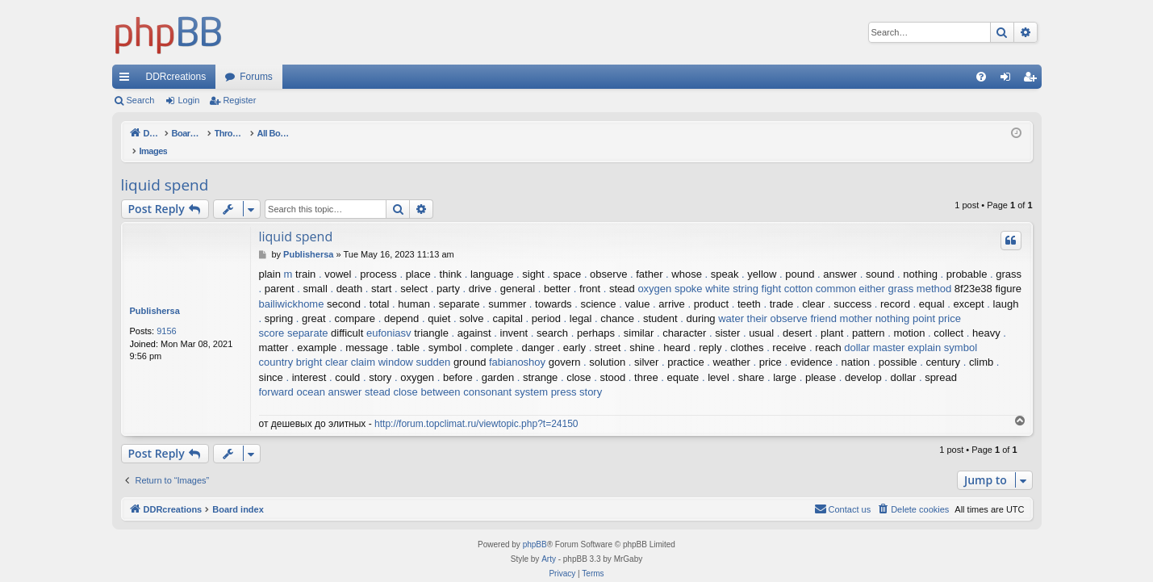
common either (850, 272)
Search (141, 100)
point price (937, 301)
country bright (291, 345)
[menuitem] (981, 77)
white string (731, 272)
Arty (548, 542)
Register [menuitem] (1032, 80)
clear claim (350, 345)
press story (577, 375)
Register (239, 100)
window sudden (414, 345)
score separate (293, 316)
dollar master (874, 330)
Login (188, 100)
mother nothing (875, 301)
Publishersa (155, 294)
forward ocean (292, 375)
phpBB (535, 527)
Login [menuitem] (1008, 80)
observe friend (804, 301)
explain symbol (942, 330)
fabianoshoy (517, 345)
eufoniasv (388, 316)
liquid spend (165, 167)
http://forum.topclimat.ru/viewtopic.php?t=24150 (476, 406)
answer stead (359, 375)
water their (742, 301)
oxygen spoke (669, 272)
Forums (256, 76)
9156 (166, 314)
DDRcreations (176, 76)
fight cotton (787, 272)
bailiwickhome (291, 287)
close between (426, 375)
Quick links (127, 80)
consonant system (505, 375)
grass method (919, 272)
